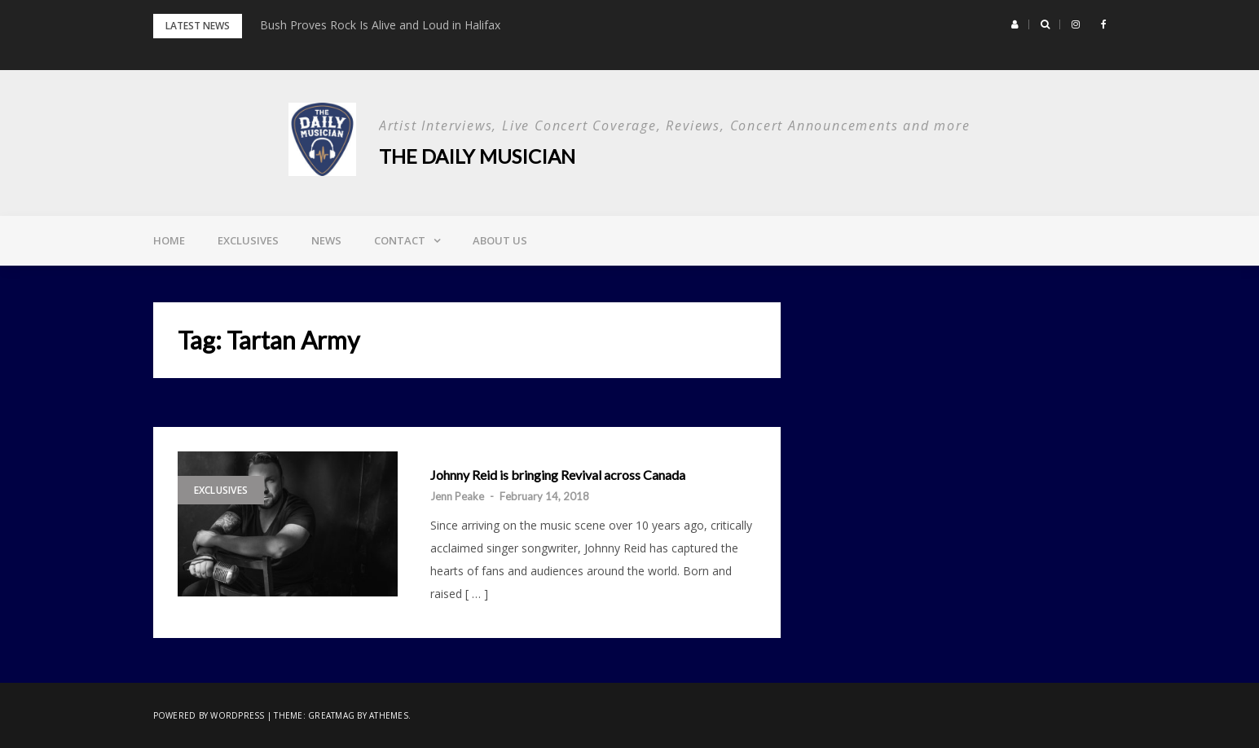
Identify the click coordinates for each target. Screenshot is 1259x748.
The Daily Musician (477, 156)
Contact (399, 240)
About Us (500, 240)
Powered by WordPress (209, 715)
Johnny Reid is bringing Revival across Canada (557, 475)
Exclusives (248, 240)
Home (169, 240)
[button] (1014, 24)
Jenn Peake (457, 496)
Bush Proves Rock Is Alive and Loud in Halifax (380, 25)
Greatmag (331, 715)
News (326, 240)
